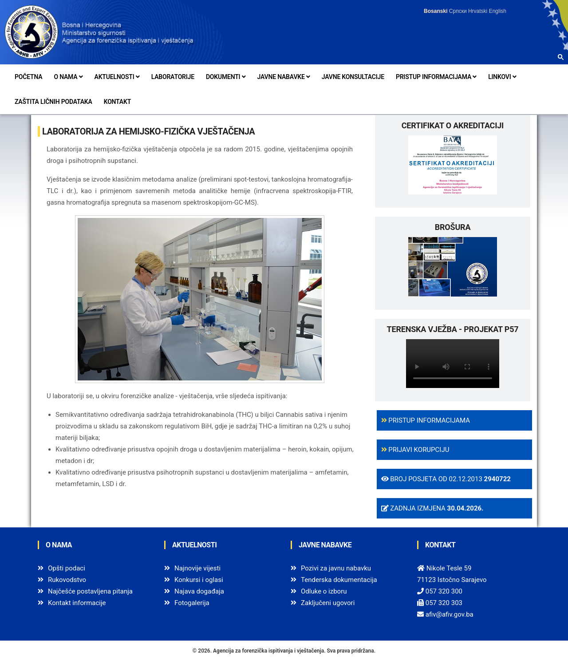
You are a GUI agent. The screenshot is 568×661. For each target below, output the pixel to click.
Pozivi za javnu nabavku (336, 568)
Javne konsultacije (353, 76)
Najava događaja (199, 591)
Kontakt (117, 101)
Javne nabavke (283, 76)
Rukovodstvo (67, 580)
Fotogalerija (191, 603)
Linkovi (502, 76)
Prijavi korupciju (415, 450)
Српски (458, 11)
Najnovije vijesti (197, 568)
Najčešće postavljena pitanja (90, 591)
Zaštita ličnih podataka (53, 101)
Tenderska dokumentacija (339, 580)
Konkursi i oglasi (198, 580)
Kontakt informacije (77, 603)
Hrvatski (477, 11)
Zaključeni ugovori (328, 603)
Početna (28, 76)
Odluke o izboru (324, 591)
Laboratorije (172, 76)
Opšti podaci (66, 568)
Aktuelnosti (117, 76)
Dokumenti (226, 76)
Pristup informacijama (436, 76)
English (497, 11)
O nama (68, 76)
